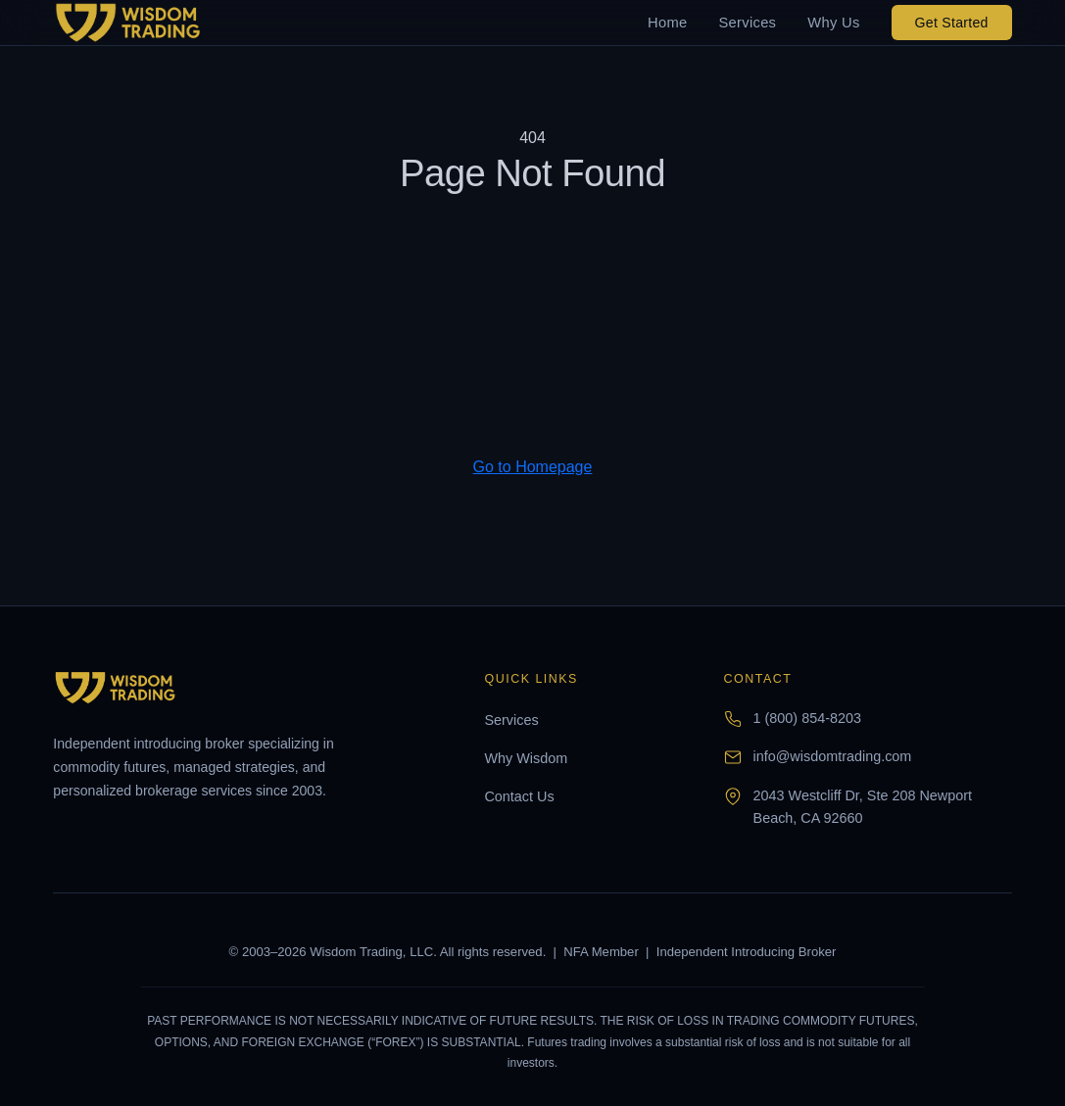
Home (667, 22)
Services (747, 22)
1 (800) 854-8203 (807, 718)
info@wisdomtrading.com (832, 756)
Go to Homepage (533, 466)
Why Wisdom (525, 758)
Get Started (952, 22)
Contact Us (519, 796)
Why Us (833, 22)
